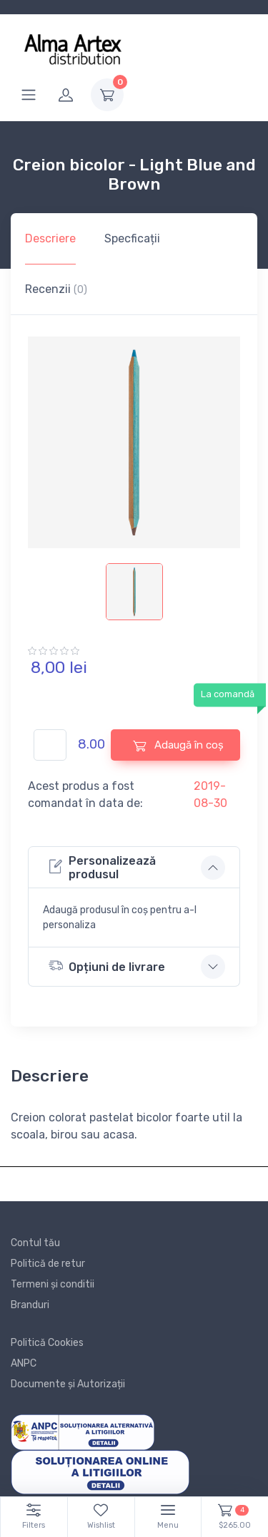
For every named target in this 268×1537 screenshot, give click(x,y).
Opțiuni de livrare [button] (107, 965)
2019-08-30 (210, 794)
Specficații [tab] (132, 238)
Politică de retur (48, 1264)
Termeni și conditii (52, 1284)
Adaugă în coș (178, 745)
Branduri (30, 1305)
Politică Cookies (47, 1343)
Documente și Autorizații (68, 1384)
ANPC (23, 1363)
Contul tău (35, 1243)
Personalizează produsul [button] (102, 867)
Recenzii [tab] (56, 289)
